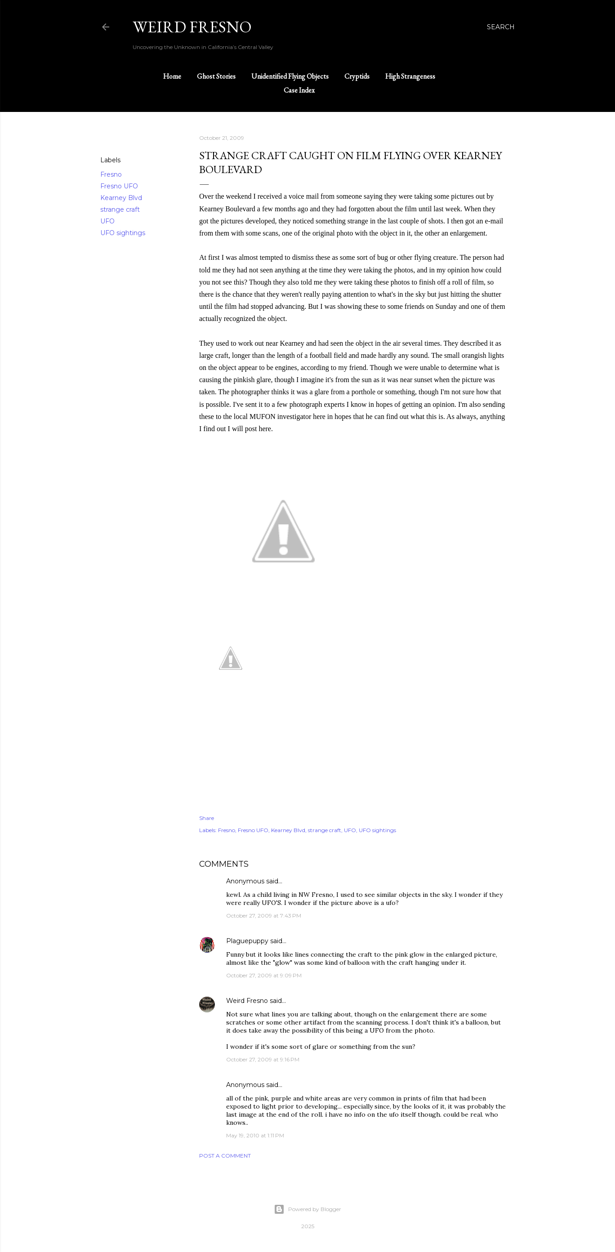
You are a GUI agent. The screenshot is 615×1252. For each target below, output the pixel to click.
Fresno (111, 174)
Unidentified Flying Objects (290, 76)
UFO (107, 221)
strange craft (120, 209)
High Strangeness (410, 76)
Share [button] (109, 138)
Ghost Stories (216, 76)
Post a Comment (225, 1155)
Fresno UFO (119, 186)
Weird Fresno (247, 1001)
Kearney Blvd (121, 198)
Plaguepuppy (247, 941)
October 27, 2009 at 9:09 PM (264, 975)
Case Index (299, 90)
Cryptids (357, 76)
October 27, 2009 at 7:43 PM (263, 915)
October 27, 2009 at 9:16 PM (262, 1059)
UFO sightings (122, 233)
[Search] (501, 27)
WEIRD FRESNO (192, 26)
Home (172, 76)
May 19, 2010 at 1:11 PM (255, 1135)
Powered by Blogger (307, 1209)
